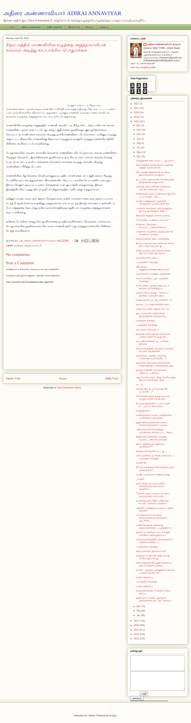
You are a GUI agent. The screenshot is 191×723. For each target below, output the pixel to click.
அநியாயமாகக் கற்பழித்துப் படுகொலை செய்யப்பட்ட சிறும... (155, 430)
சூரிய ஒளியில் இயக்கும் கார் (151, 551)
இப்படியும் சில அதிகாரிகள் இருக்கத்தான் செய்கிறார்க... (152, 314)
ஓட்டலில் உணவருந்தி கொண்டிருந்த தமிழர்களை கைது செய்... (155, 181)
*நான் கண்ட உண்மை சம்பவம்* (152, 220)
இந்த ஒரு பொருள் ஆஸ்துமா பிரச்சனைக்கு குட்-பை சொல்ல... (154, 599)
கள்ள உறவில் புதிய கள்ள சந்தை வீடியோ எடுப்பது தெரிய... (153, 252)
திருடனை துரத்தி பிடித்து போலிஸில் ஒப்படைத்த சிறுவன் (155, 350)
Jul (138, 147)
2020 (137, 112)
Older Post (111, 378)
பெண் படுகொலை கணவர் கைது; (153, 474)
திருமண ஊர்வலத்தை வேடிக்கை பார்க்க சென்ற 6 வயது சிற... (153, 335)
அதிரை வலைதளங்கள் (30, 27)
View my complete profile (143, 67)
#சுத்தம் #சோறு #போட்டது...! (151, 451)
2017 (137, 620)
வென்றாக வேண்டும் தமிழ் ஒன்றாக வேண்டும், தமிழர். (154, 233)
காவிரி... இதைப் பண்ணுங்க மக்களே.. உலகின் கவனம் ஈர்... (156, 571)
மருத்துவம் (104, 27)
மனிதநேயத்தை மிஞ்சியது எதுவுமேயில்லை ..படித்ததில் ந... (154, 526)
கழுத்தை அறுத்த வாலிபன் (28, 245)
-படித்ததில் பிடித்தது (146, 581)
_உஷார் (140, 479)
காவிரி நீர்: (141, 463)
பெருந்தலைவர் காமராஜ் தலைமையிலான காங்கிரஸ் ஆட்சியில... (151, 518)
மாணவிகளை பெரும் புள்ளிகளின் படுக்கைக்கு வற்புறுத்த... (154, 416)
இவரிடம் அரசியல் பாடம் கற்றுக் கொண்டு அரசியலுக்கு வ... (153, 533)
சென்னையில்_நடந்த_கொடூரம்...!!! (154, 300)
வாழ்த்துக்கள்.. (143, 410)
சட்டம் (139, 384)
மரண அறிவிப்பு (144, 586)
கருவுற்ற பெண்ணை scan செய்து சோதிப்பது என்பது (153, 557)
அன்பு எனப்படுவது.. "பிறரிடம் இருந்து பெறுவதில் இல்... (152, 294)
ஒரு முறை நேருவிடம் (147, 329)
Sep (139, 138)
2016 (137, 625)
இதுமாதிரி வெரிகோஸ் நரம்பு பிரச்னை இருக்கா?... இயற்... (152, 423)
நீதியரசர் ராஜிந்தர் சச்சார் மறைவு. (153, 215)
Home (62, 378)
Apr (139, 156)
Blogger (113, 715)
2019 (137, 117)
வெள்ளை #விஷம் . (146, 320)
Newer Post (13, 378)
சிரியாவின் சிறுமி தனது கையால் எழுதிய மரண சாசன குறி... (153, 397)
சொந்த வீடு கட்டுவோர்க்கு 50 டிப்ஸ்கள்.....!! (151, 390)
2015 (137, 629)
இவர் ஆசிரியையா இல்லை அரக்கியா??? (150, 445)
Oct (139, 134)
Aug (139, 143)
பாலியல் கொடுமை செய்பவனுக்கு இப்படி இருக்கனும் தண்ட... (154, 209)
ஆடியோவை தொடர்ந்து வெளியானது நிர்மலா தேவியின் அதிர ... (156, 378)
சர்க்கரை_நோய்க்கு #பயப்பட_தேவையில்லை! (151, 225)
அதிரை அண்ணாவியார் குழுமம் (164, 44)
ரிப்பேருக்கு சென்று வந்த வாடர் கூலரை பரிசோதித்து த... (152, 287)
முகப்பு (12, 27)
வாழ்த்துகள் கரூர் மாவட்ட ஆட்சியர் (154, 160)
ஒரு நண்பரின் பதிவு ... (148, 257)
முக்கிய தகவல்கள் (54, 27)
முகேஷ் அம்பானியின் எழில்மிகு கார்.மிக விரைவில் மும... (153, 188)
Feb (139, 610)
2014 (137, 634)
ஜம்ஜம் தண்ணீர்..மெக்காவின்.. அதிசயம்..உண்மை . (152, 371)
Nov (139, 130)
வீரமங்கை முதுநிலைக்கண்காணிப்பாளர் (152, 268)
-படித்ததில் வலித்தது (146, 325)
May (139, 152)
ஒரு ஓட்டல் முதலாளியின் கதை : (153, 304)
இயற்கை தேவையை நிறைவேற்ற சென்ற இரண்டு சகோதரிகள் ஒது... (155, 364)
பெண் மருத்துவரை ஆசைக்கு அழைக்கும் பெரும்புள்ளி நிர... (153, 202)
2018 (137, 121)
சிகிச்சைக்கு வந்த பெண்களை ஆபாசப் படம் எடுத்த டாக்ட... (156, 195)
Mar (139, 606)
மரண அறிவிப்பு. (145, 577)
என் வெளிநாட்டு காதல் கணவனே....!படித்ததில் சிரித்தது (155, 457)
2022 (137, 103)
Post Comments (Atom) (69, 387)
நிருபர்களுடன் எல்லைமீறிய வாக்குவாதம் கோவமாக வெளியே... (150, 486)
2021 (137, 108)
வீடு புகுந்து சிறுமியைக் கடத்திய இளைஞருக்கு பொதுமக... (153, 173)
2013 (137, 638)
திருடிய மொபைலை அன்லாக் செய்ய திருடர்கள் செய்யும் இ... (155, 244)
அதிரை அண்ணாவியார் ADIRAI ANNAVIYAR (62, 13)
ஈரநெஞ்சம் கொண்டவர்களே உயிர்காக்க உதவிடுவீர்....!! (151, 357)
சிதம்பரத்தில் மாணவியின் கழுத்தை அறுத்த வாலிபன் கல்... (154, 166)
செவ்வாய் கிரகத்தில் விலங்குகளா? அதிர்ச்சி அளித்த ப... (154, 540)
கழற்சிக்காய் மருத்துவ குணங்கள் (153, 274)
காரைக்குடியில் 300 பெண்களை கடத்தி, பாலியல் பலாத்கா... (152, 502)
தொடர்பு (89, 27)
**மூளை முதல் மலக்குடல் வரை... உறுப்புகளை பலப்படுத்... (153, 494)
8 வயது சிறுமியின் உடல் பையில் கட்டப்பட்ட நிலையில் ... (153, 405)
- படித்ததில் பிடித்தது (147, 262)
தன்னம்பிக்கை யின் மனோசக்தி (152, 239)
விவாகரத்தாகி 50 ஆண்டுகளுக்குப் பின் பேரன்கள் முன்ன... (154, 564)
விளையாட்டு (74, 27)
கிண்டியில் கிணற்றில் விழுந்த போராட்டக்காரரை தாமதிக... (152, 438)
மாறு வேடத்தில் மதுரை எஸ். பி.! (153, 309)
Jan (139, 615)
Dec (139, 125)
